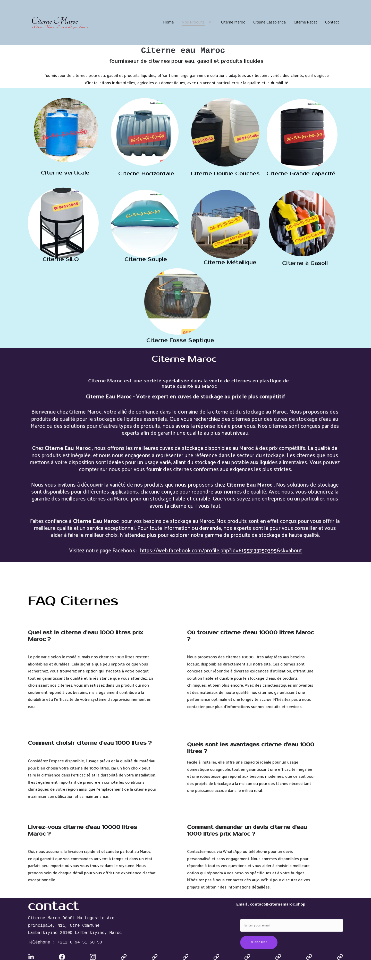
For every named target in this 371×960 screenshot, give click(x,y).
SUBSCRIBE (260, 941)
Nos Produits (193, 22)
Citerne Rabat (305, 22)
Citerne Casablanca (269, 22)
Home (168, 22)
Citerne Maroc (233, 22)
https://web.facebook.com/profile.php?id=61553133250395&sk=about (219, 546)
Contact (332, 22)
